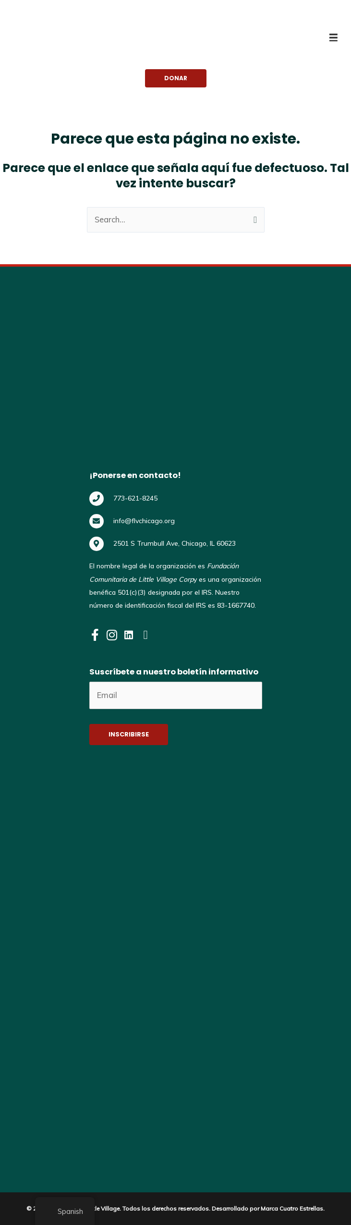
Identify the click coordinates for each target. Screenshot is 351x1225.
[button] (175, 78)
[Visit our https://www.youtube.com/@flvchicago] (146, 636)
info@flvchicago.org (144, 520)
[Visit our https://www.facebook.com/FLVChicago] (95, 636)
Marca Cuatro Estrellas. (293, 1206)
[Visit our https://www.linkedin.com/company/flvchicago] (129, 636)
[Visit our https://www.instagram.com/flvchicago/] (112, 636)
